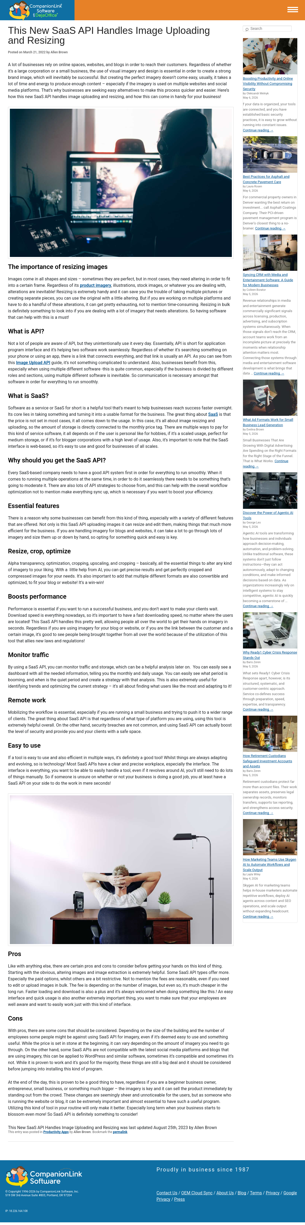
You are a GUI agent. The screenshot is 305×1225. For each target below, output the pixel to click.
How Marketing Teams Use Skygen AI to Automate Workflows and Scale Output (269, 864)
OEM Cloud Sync (197, 1192)
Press (179, 1199)
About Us (225, 1192)
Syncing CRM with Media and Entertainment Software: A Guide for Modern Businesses (268, 280)
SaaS (213, 414)
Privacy (273, 1192)
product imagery (95, 285)
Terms (256, 1192)
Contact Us (167, 1192)
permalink (120, 1132)
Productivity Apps (56, 1132)
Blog (242, 1192)
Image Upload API (33, 362)
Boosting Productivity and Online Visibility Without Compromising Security (268, 83)
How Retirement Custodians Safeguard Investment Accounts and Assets (267, 761)
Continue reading (258, 130)
